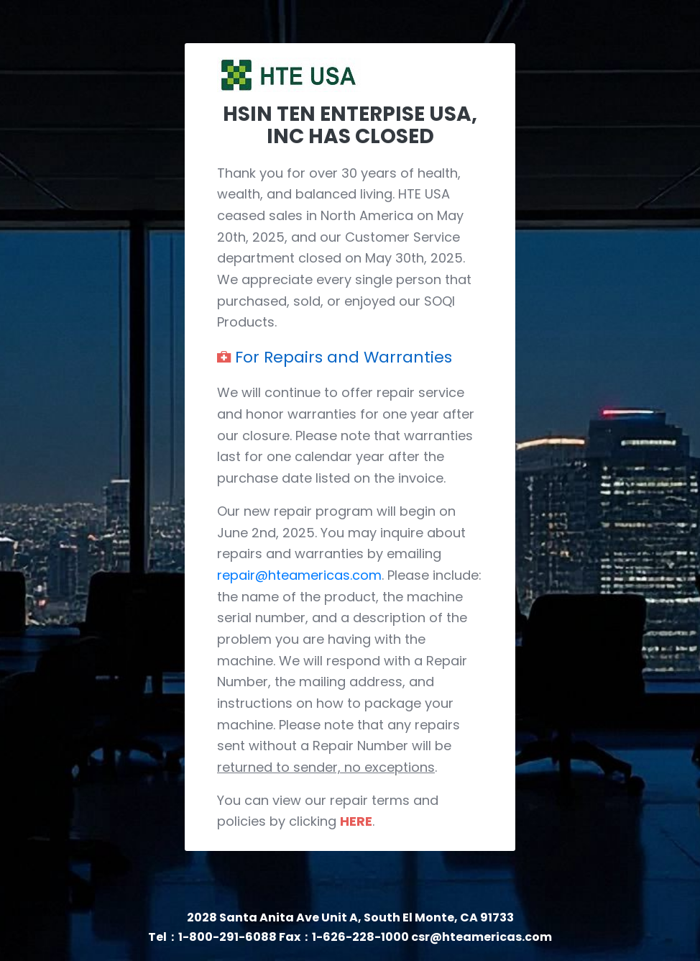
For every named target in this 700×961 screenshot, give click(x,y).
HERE (356, 821)
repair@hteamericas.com (299, 575)
